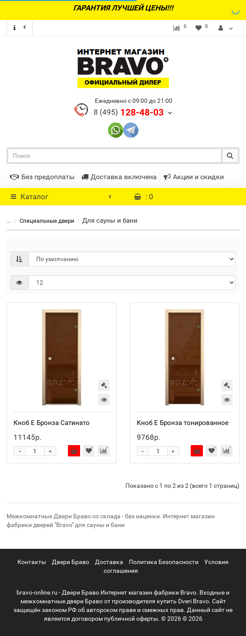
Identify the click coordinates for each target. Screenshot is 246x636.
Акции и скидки (194, 177)
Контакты (31, 561)
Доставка (109, 561)
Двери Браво (70, 561)
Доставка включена (119, 177)
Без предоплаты (42, 177)
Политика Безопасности (164, 561)
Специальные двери (41, 221)
